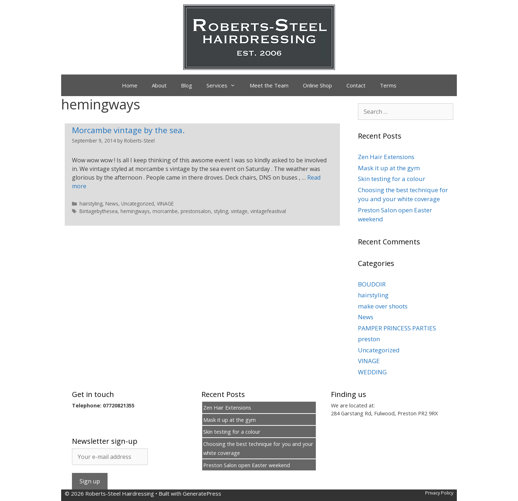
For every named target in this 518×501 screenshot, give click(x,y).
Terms (388, 85)
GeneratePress (202, 493)
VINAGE (165, 203)
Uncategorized (137, 203)
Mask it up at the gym (389, 168)
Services (224, 85)
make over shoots (383, 306)
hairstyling (91, 203)
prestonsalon (196, 211)
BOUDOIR (372, 284)
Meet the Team (269, 85)
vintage (239, 211)
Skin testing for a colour (391, 179)
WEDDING (372, 372)
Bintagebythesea (98, 211)
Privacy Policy (439, 492)
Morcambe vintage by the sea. (128, 130)
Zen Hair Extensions (386, 157)
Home (129, 85)
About (159, 85)
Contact (355, 85)
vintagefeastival (268, 211)
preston (369, 339)
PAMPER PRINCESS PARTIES (397, 328)
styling (221, 211)
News (111, 203)
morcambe (165, 211)
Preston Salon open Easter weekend (246, 465)
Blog (186, 85)
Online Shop (317, 85)
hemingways (135, 211)
